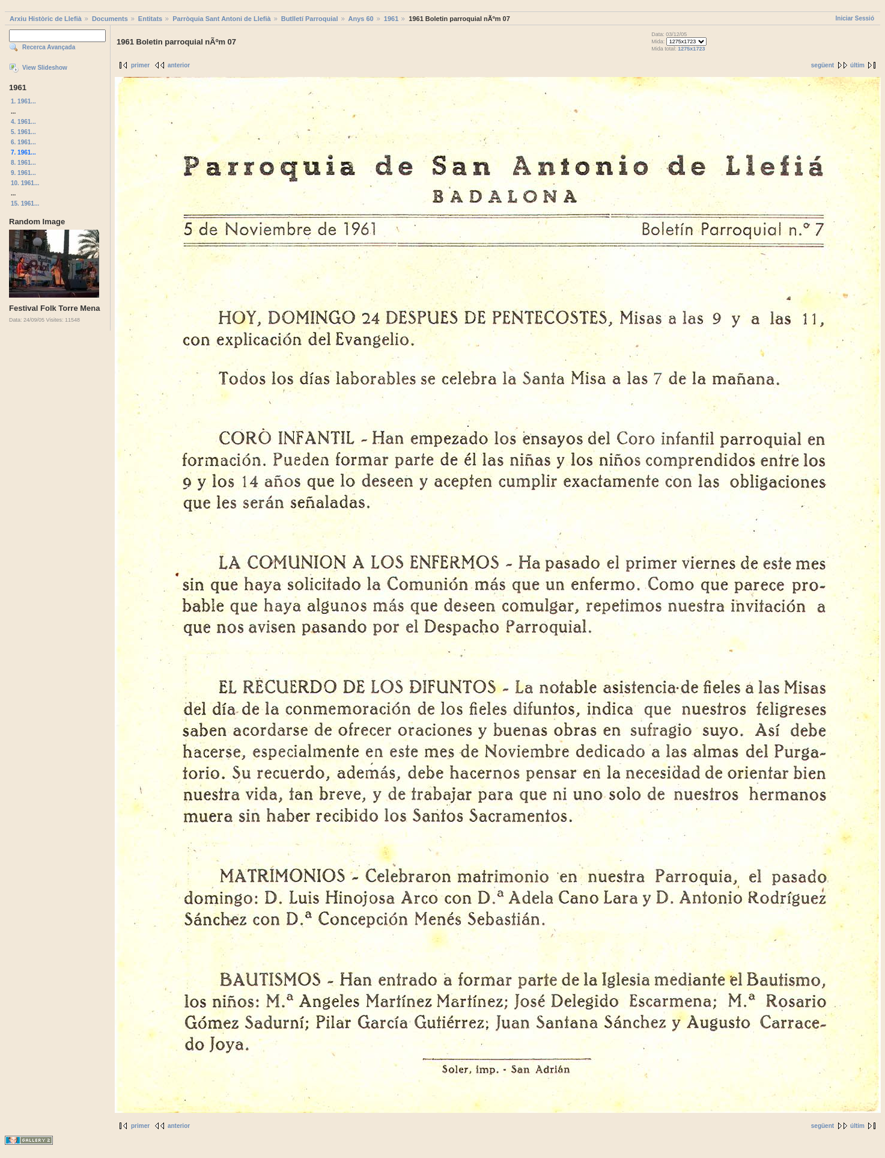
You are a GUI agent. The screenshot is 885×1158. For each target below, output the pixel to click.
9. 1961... (23, 173)
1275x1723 (691, 49)
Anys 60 (361, 18)
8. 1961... (23, 162)
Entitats (150, 18)
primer (140, 65)
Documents (110, 18)
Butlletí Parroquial (309, 18)
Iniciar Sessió (855, 18)
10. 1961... (25, 183)
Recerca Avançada (48, 47)
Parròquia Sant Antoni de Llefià (221, 18)
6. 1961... (23, 142)
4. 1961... (23, 121)
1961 (391, 18)
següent (822, 65)
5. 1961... (23, 132)
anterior (179, 65)
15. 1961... (25, 203)
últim (857, 65)
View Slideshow (44, 67)
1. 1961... (23, 101)
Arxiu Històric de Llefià (46, 18)
